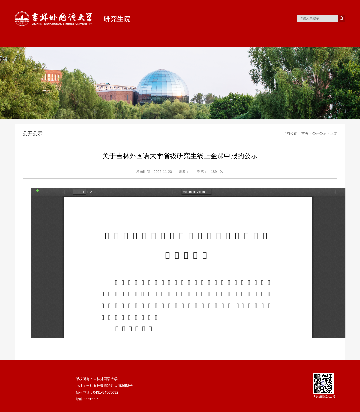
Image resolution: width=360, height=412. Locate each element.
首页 (35, 42)
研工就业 (242, 42)
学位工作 (200, 42)
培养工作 (159, 42)
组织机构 (76, 42)
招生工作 (118, 42)
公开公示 (319, 133)
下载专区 (283, 42)
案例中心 (324, 42)
